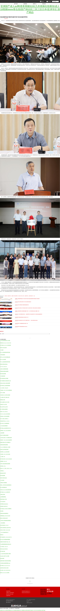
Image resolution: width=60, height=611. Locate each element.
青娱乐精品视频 (3, 373)
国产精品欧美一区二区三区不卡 (6, 537)
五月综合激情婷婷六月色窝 (5, 340)
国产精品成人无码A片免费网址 (5, 508)
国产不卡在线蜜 (3, 359)
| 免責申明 (9, 602)
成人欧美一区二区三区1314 (5, 570)
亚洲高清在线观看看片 (4, 513)
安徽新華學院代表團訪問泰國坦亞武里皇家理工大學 (21, 317)
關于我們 (16, 3)
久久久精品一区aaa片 (4, 387)
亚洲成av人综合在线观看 (4, 416)
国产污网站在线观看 (4, 409)
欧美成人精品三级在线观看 (5, 383)
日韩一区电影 (2, 392)
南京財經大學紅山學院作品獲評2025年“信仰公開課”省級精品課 (23, 301)
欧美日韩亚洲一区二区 (4, 525)
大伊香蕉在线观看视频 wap (5, 563)
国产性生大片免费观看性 (4, 423)
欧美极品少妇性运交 (4, 506)
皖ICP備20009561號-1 (9, 600)
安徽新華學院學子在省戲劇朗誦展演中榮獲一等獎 (21, 323)
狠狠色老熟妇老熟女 (4, 364)
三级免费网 (2, 432)
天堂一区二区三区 (3, 366)
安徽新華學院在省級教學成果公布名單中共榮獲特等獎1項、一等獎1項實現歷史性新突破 (26, 320)
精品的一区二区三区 (4, 411)
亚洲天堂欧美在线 (3, 477)
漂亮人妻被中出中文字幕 (4, 402)
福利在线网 (2, 558)
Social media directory (30, 583)
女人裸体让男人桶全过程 (4, 397)
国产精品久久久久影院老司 (5, 492)
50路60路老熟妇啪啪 (4, 444)
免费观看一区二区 (3, 461)
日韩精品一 (2, 470)
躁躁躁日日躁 (2, 399)
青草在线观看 (2, 475)
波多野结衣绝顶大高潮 (4, 567)
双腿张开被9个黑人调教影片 (5, 442)
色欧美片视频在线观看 (4, 435)
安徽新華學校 (8, 595)
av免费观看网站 (3, 496)
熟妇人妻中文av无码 (4, 406)
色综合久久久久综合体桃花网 (5, 489)
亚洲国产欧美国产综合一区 (5, 541)
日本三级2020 (2, 501)
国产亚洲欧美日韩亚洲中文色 (5, 380)
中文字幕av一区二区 (4, 546)
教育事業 (25, 3)
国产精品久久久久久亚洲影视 (5, 345)
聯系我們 (44, 3)
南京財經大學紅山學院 (9, 594)
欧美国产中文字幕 (3, 404)
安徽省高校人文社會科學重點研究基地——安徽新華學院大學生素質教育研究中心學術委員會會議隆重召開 (28, 314)
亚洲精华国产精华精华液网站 (5, 560)
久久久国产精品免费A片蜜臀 (5, 553)
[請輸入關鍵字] (55, 1)
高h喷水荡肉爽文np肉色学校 (5, 527)
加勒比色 (1, 534)
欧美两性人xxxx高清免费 (4, 451)
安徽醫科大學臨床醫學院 (10, 592)
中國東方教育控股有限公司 (26, 592)
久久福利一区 (2, 456)
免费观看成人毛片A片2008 (5, 515)
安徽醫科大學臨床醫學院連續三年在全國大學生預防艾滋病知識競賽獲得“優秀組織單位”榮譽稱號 (27, 298)
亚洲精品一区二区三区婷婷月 (5, 430)
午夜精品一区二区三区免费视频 (6, 390)
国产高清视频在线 (3, 487)
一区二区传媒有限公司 (4, 532)
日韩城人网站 (2, 494)
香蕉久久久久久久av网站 (4, 572)
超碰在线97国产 (3, 473)
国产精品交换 (2, 551)
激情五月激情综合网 (4, 518)
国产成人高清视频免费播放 (5, 539)
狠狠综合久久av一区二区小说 (5, 342)
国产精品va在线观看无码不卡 (5, 428)
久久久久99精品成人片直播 (5, 447)
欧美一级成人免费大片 (4, 418)
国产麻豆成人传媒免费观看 (5, 385)
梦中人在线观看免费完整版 (5, 352)
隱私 (7, 602)
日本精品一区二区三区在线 (5, 454)
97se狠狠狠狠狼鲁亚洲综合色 (5, 544)
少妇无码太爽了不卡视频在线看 (6, 437)
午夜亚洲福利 (2, 354)
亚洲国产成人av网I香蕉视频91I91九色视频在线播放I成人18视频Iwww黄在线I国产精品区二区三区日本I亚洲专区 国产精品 (30, 9)
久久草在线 (2, 480)
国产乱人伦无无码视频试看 (5, 357)
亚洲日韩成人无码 (3, 499)
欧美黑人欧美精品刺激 (4, 449)
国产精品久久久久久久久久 (5, 565)
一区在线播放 (2, 522)
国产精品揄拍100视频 (4, 378)
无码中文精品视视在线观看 (5, 463)
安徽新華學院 (8, 591)
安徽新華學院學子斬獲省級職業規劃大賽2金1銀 (21, 326)
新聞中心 (34, 3)
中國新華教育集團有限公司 (26, 591)
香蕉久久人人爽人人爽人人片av (6, 468)
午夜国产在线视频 (3, 482)
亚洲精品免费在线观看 (4, 371)
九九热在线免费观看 (4, 425)
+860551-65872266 (29, 602)
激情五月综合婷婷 (3, 347)
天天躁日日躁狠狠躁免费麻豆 (5, 520)
